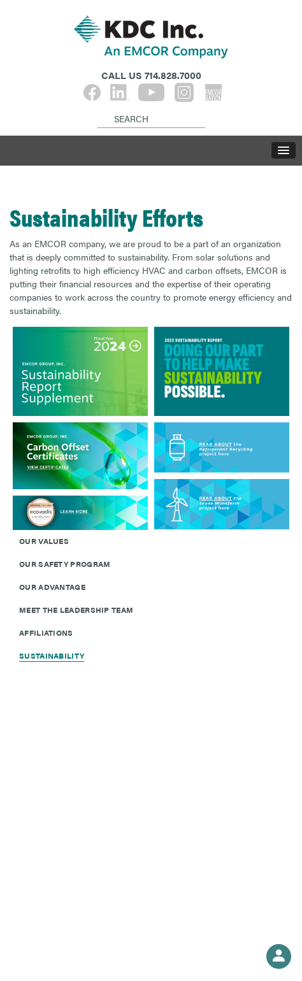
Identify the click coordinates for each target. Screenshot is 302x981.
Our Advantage (52, 586)
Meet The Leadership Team (76, 609)
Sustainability (51, 655)
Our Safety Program (64, 563)
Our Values (44, 541)
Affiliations (46, 632)
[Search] (99, 108)
